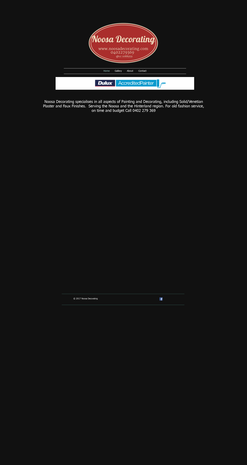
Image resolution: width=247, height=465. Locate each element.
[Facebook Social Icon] (161, 299)
